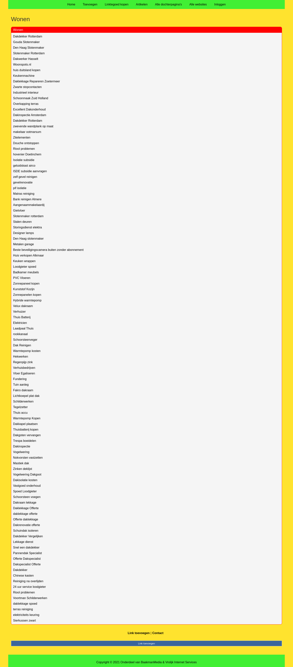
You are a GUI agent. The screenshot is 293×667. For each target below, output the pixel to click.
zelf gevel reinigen (25, 176)
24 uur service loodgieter (29, 586)
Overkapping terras (25, 103)
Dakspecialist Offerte (27, 564)
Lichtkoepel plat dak (26, 395)
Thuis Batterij (21, 317)
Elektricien (20, 322)
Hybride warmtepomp (27, 300)
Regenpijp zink (23, 362)
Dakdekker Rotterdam (27, 36)
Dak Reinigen (22, 345)
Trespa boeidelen (24, 440)
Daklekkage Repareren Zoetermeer (36, 81)
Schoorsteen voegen (27, 497)
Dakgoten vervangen (27, 435)
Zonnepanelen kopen (27, 294)
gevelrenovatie (23, 182)
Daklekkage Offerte (26, 508)
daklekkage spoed (25, 603)
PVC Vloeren (21, 277)
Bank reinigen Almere (27, 199)
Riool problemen (24, 148)
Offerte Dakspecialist (27, 558)
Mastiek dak (21, 463)
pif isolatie (19, 188)
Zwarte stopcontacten (27, 87)
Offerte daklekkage (25, 519)
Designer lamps (23, 233)
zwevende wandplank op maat (33, 126)
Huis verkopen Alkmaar (28, 255)
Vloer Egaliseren (24, 373)
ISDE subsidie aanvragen (30, 171)
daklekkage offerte (25, 513)
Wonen (18, 30)
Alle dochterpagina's (168, 4)
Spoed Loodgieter (25, 491)
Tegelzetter (20, 407)
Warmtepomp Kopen (26, 418)
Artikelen (141, 4)
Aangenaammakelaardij (28, 204)
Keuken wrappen (24, 261)
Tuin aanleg (21, 384)
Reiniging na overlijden (28, 581)
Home (71, 4)
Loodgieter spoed (24, 266)
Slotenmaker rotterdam (28, 216)
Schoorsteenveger (25, 339)
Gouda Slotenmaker (26, 42)
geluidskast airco (24, 165)
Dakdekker (20, 570)
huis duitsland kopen (26, 70)
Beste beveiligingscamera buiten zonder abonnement (48, 249)
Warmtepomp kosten (27, 351)
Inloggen (220, 4)
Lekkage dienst (23, 541)
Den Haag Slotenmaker (28, 47)
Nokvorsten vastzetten (28, 457)
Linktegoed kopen (116, 4)
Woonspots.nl (22, 64)
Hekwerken (20, 356)
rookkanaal (20, 334)
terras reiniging (23, 609)
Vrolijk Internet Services (181, 662)
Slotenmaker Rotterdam (29, 53)
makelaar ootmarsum (27, 131)
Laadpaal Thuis (23, 328)
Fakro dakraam (23, 390)
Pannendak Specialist (27, 553)
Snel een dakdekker (26, 547)
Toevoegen (90, 4)
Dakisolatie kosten (25, 480)
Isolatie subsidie (23, 160)
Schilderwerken (23, 401)
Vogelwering (21, 452)
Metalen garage (23, 244)
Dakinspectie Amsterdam (29, 115)
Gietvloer (19, 210)
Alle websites (198, 4)
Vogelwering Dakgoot (27, 474)
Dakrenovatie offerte (26, 525)
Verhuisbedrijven (24, 367)
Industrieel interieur (25, 92)
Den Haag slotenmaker (28, 238)
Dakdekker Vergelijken (28, 536)
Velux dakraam (23, 306)
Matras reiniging (23, 193)
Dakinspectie (21, 446)
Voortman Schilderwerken (30, 598)
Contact (158, 633)
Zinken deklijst (22, 468)
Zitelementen (21, 137)
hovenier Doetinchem (27, 154)
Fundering (20, 379)
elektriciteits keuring (26, 614)
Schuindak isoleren (25, 530)
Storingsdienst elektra (27, 227)
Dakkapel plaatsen (25, 424)
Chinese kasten (23, 575)
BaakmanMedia (151, 662)
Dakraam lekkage (24, 502)
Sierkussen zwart (24, 620)
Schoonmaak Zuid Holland (30, 98)
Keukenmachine (24, 75)
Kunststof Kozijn (24, 289)
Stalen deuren (22, 221)
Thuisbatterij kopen (25, 429)
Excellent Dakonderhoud (29, 109)
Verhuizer (19, 311)
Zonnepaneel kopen (26, 283)
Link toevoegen (138, 633)
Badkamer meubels (26, 272)
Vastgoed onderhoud (27, 485)
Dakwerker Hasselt (25, 58)
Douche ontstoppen (26, 143)
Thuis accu (20, 412)
